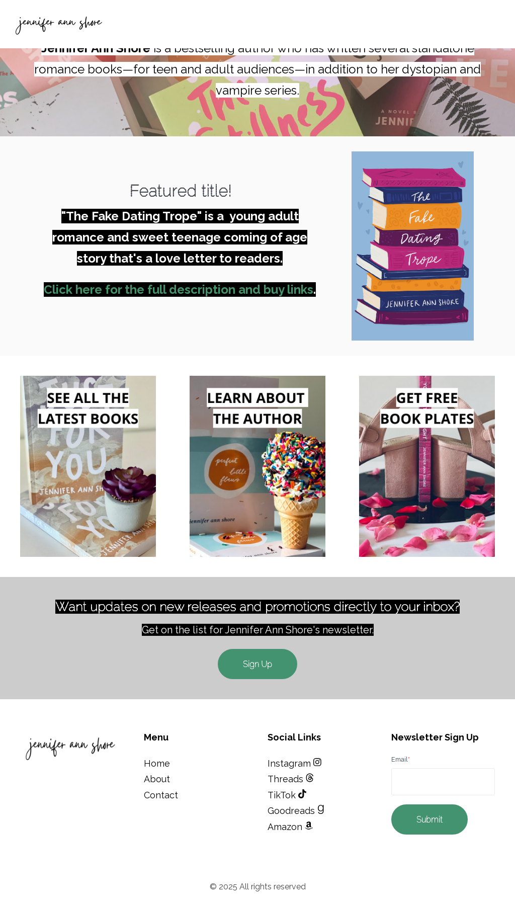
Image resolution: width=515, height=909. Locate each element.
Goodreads (296, 810)
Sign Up (257, 664)
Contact (161, 795)
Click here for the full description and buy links (178, 289)
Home (157, 763)
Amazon (290, 826)
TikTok (287, 795)
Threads (287, 779)
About (157, 779)
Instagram (294, 763)
